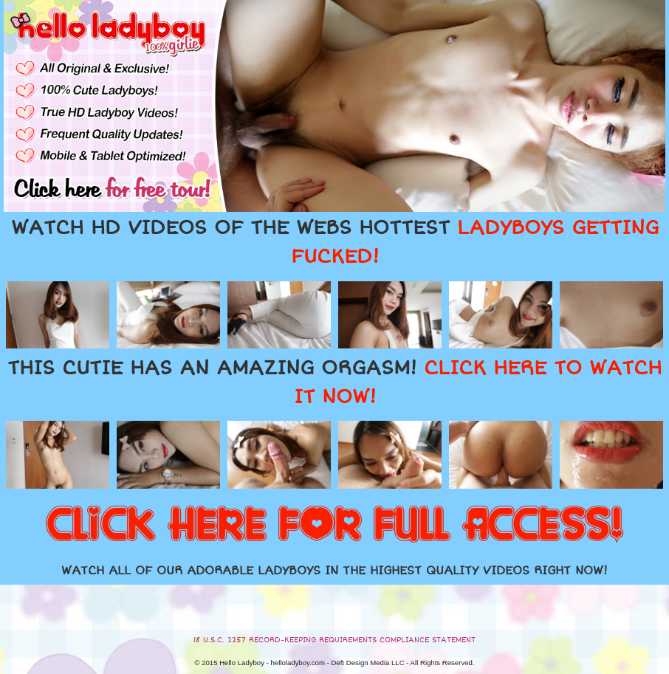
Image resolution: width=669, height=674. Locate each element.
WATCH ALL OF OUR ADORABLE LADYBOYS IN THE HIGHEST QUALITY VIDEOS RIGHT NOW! (334, 570)
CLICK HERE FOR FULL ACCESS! (334, 525)
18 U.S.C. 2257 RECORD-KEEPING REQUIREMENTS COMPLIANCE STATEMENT (334, 640)
